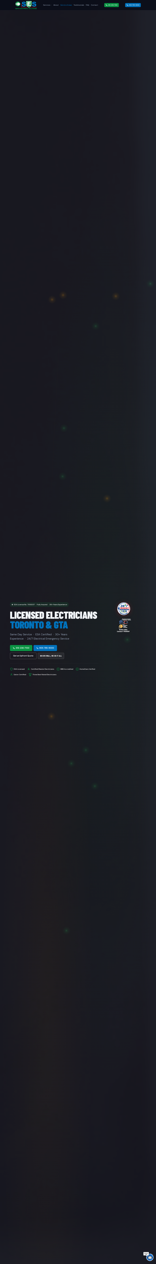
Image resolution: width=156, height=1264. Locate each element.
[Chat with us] (148, 1256)
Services (47, 5)
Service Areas (66, 5)
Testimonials (79, 5)
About (56, 5)
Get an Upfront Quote (23, 656)
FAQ (87, 5)
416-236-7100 (111, 5)
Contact (94, 5)
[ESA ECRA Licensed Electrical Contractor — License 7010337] (123, 625)
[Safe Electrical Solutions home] (26, 5)
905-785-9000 (133, 5)
